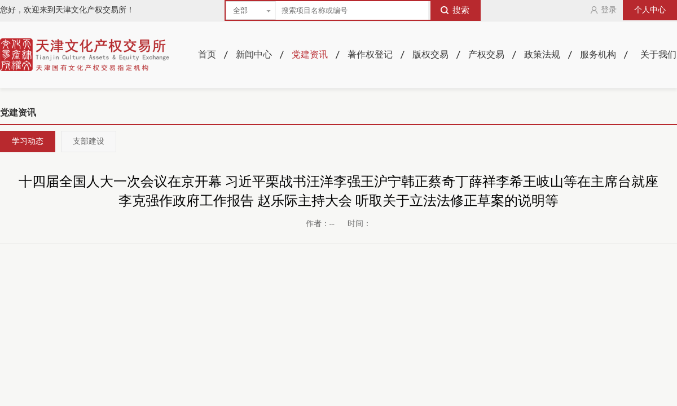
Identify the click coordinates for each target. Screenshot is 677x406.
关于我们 (658, 54)
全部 (240, 10)
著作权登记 (370, 54)
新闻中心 (254, 54)
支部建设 (88, 141)
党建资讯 (310, 54)
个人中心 (650, 10)
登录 (603, 10)
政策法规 (542, 54)
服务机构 (598, 54)
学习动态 (27, 141)
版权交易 (430, 54)
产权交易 (486, 54)
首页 (207, 54)
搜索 (455, 10)
